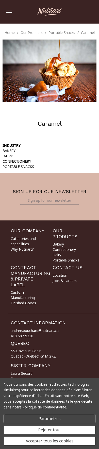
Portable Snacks (61, 32)
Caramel (88, 32)
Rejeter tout (49, 430)
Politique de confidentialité (44, 407)
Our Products (32, 32)
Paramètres (50, 418)
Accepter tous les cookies (50, 441)
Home (10, 32)
